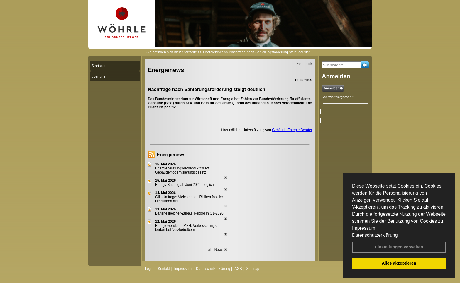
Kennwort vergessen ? (338, 97)
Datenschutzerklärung (375, 235)
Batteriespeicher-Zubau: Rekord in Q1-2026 (189, 213)
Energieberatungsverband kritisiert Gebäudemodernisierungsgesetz (182, 170)
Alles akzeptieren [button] (399, 263)
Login (149, 269)
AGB (238, 269)
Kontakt (164, 269)
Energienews (171, 154)
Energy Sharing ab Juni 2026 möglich (184, 185)
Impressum (363, 228)
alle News (217, 250)
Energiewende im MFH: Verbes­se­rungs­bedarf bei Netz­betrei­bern (186, 228)
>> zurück (304, 64)
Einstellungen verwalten (399, 247)
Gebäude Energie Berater (292, 130)
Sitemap (252, 269)
